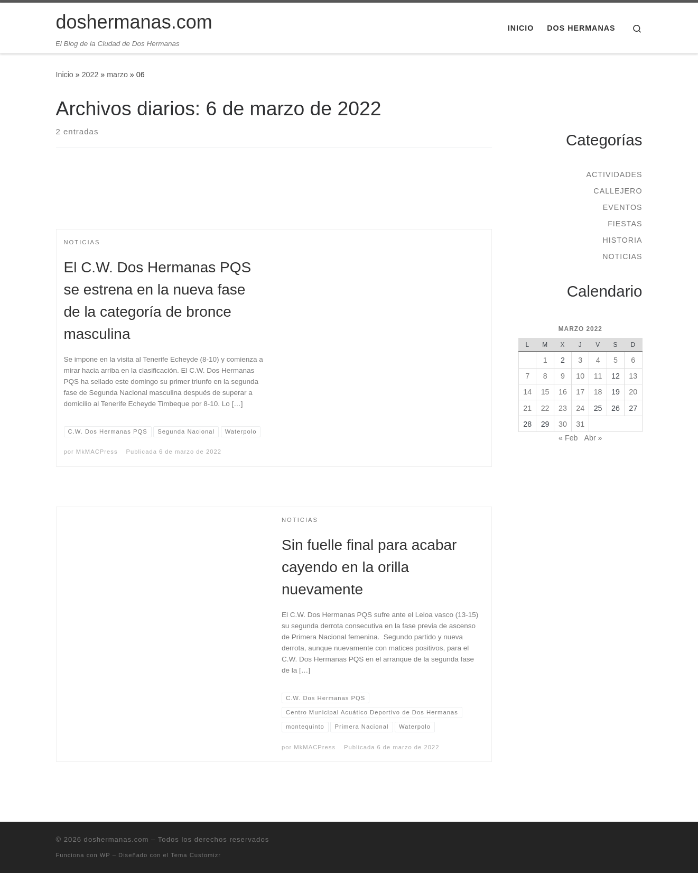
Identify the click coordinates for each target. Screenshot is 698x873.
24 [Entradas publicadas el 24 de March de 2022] (580, 408)
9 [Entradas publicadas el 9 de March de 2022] (563, 376)
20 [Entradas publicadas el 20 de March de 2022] (633, 392)
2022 (90, 74)
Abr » (593, 438)
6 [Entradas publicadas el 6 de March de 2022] (633, 360)
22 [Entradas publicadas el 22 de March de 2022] (545, 408)
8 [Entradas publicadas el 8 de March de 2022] (545, 376)
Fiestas (625, 223)
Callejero (617, 191)
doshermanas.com (116, 839)
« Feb (568, 438)
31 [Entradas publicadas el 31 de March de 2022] (580, 424)
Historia (622, 240)
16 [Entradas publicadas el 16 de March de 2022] (563, 392)
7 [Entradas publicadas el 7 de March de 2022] (527, 376)
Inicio (64, 74)
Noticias (622, 256)
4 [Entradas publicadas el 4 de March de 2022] (598, 360)
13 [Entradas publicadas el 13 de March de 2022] (633, 376)
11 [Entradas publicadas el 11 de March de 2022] (598, 376)
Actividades (614, 174)
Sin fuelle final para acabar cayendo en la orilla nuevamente (369, 567)
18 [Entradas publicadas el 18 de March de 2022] (598, 392)
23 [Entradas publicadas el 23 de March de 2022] (563, 408)
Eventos (623, 207)
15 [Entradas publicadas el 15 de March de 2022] (545, 392)
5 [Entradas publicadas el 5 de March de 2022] (615, 360)
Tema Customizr (196, 855)
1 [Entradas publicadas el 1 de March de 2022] (545, 360)
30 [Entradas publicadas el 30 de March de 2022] (563, 424)
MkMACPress (97, 451)
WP (105, 855)
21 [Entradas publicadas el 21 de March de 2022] (527, 408)
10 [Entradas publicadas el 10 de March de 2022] (580, 376)
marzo (117, 74)
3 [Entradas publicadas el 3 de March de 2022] (580, 360)
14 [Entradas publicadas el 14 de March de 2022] (527, 392)
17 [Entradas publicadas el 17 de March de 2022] (580, 392)
